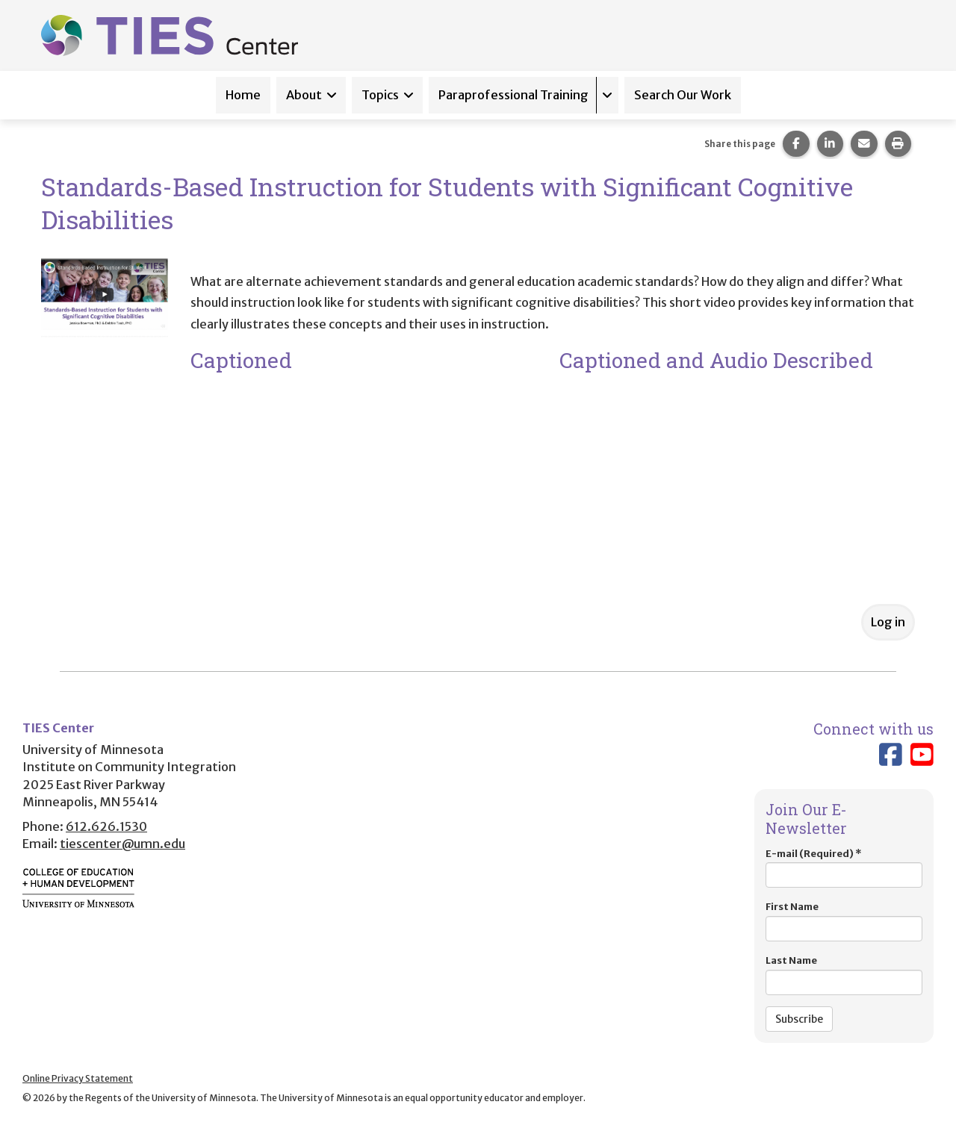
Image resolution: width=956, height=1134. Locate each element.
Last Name (844, 974)
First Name (844, 920)
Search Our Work (682, 94)
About (304, 94)
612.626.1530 (106, 826)
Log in (888, 621)
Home (243, 94)
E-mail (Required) (844, 867)
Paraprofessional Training (513, 94)
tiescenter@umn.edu (122, 843)
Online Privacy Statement (77, 1078)
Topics (380, 94)
